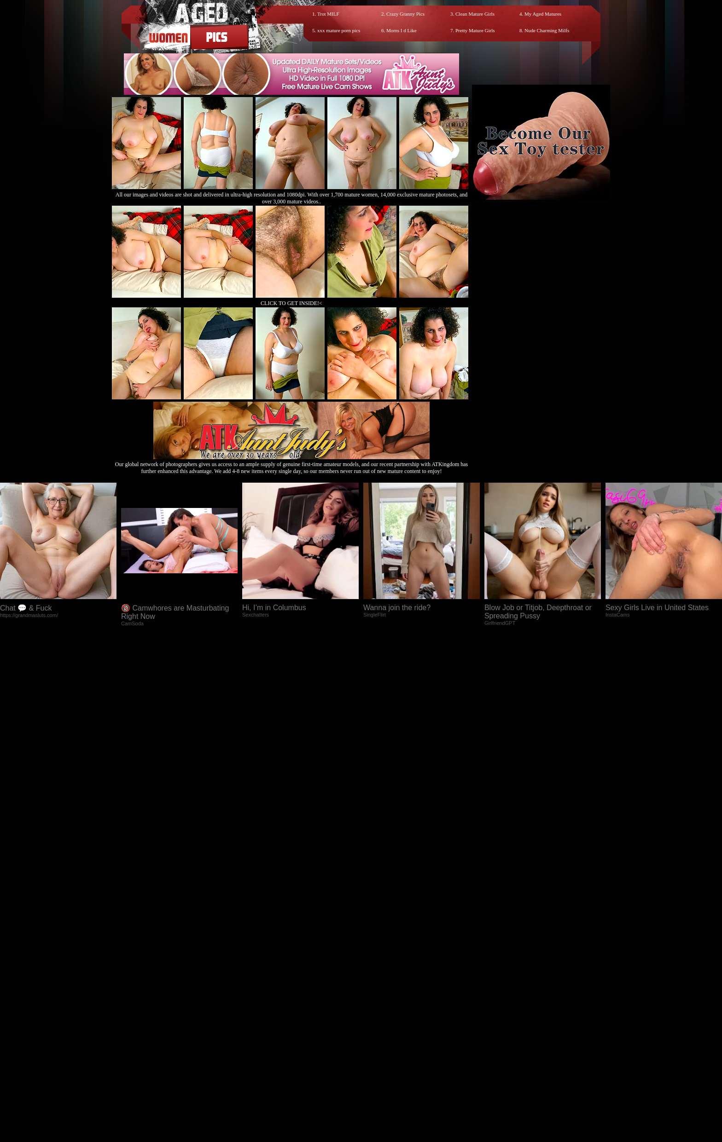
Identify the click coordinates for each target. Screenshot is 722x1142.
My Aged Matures (542, 14)
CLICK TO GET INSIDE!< (291, 303)
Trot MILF (328, 14)
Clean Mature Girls (475, 14)
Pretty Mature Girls (475, 30)
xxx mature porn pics (338, 30)
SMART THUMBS (377, 1059)
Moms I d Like (401, 30)
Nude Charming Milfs (546, 30)
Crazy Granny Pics (405, 14)
